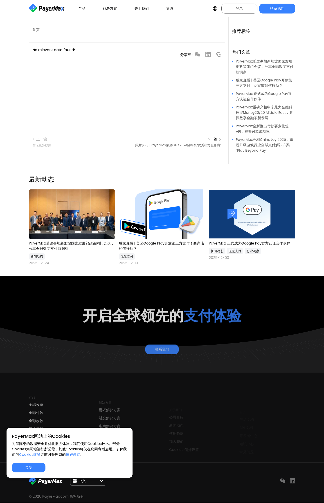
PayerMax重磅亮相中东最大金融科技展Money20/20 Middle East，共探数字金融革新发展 (265, 113)
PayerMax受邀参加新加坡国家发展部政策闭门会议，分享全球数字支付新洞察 (264, 67)
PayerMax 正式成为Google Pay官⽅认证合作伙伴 (250, 243)
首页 (36, 29)
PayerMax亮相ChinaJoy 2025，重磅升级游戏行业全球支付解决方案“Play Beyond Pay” (265, 145)
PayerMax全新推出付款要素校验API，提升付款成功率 (262, 129)
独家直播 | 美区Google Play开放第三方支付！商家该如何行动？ (264, 83)
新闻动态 (37, 256)
